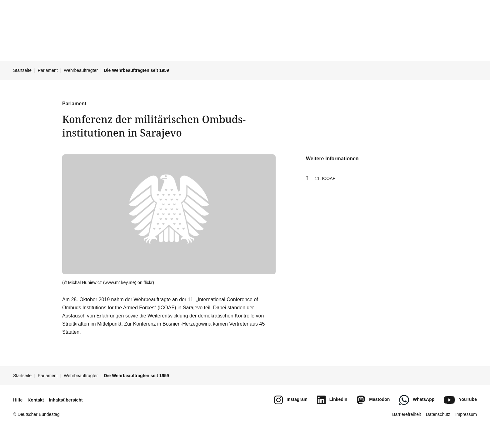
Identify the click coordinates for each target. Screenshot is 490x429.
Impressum (466, 414)
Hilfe (17, 399)
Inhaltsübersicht (65, 399)
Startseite (22, 70)
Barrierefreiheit (406, 414)
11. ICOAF (325, 178)
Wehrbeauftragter (81, 70)
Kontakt (36, 399)
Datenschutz (438, 414)
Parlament (48, 70)
